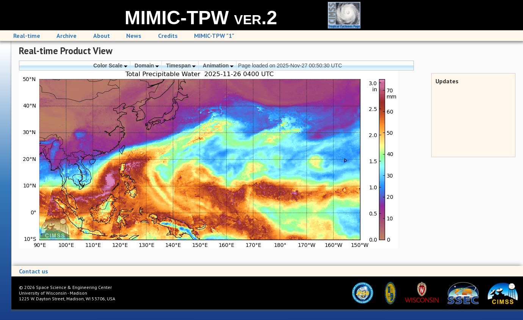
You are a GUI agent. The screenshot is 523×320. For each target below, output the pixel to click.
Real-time (26, 35)
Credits (168, 35)
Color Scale (110, 65)
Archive (66, 35)
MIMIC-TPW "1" (214, 35)
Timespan (181, 65)
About (101, 35)
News (133, 35)
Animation (218, 65)
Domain (147, 65)
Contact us (33, 271)
